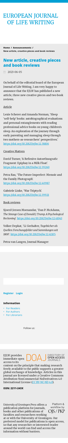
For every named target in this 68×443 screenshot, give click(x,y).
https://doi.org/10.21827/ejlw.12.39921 (26, 195)
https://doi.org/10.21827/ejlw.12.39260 (26, 167)
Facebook (38, 328)
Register (8, 293)
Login (19, 293)
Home (6, 47)
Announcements (22, 47)
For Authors (13, 311)
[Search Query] (29, 281)
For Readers (13, 308)
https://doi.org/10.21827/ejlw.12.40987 (26, 183)
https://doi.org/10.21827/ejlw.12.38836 (26, 143)
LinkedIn (42, 328)
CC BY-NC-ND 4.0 (42, 382)
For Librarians (14, 315)
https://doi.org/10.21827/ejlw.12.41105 (33, 234)
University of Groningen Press (32, 34)
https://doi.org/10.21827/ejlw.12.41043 (39, 218)
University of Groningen (34, 265)
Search (60, 281)
